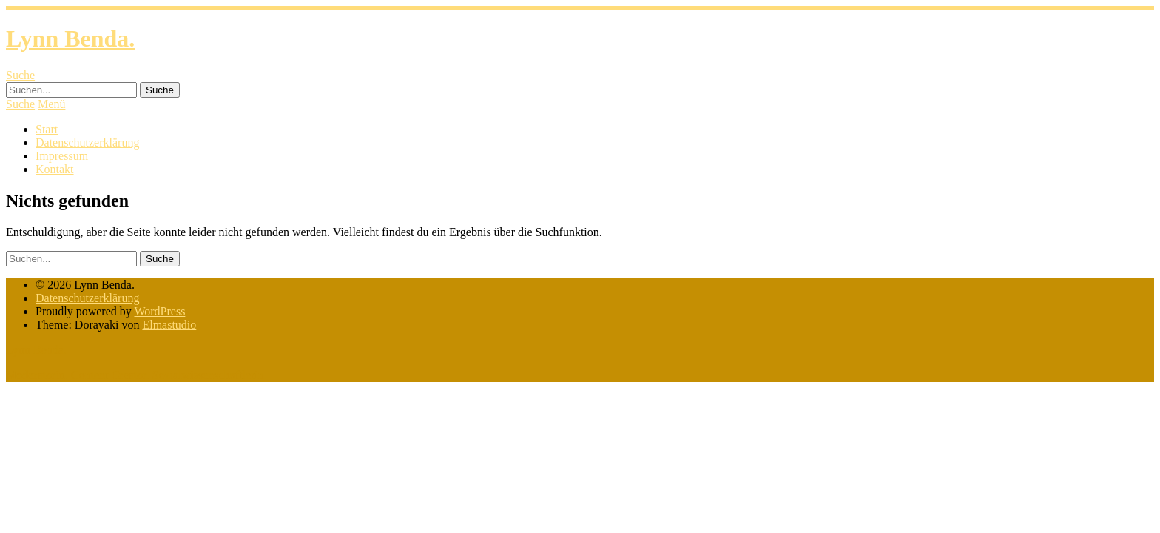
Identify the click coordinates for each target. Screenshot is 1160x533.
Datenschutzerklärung (87, 142)
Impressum (62, 156)
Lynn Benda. (70, 38)
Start (47, 129)
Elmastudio (169, 324)
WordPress (159, 311)
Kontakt (55, 169)
